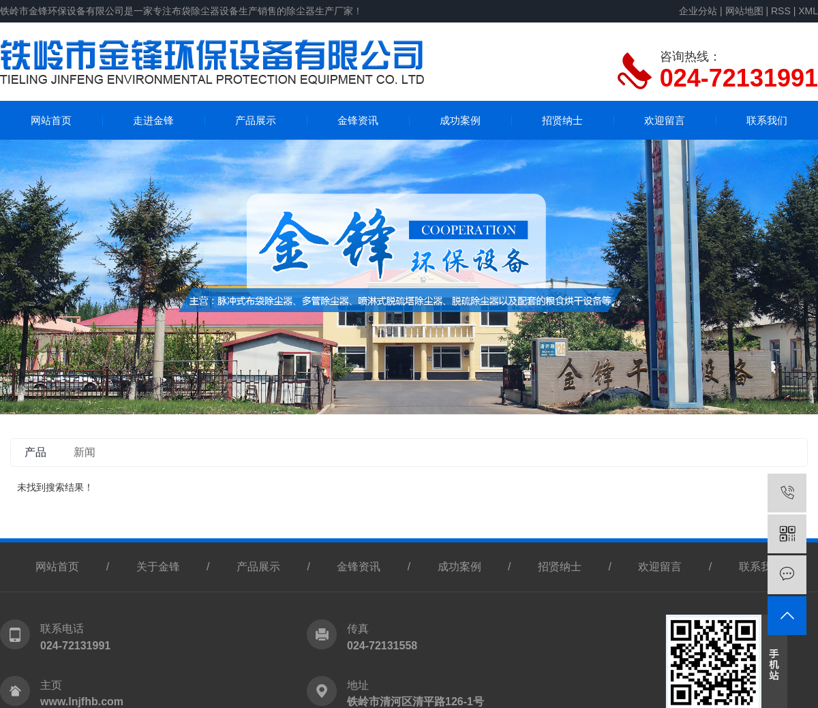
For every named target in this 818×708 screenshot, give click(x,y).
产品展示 (255, 120)
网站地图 (744, 10)
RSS (781, 10)
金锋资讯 (357, 120)
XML (808, 10)
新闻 (84, 452)
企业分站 (698, 10)
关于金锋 (158, 566)
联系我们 (766, 120)
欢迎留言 (664, 120)
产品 (35, 452)
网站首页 (51, 120)
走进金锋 (153, 120)
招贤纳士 (562, 120)
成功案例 (460, 120)
